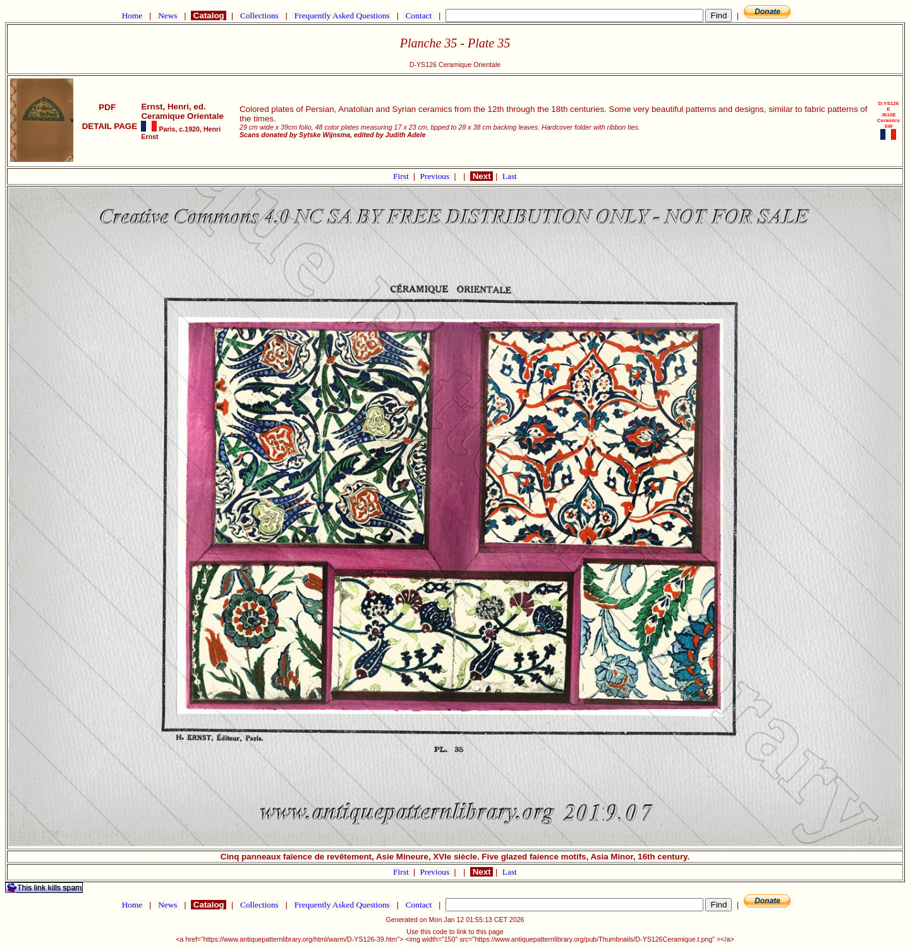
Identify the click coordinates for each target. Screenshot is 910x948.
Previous (436, 176)
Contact (418, 15)
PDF (107, 107)
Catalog (208, 15)
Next (481, 176)
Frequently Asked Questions (342, 15)
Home (131, 15)
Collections (259, 15)
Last (509, 176)
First (402, 176)
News (167, 15)
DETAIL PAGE (107, 130)
